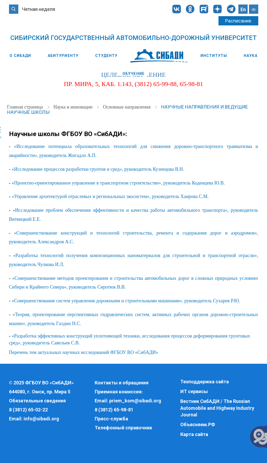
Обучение (133, 73)
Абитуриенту (63, 55)
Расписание (238, 21)
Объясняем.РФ (197, 424)
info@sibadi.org (41, 418)
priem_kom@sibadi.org (135, 400)
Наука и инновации (73, 107)
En (243, 9)
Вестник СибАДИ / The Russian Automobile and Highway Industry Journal (217, 407)
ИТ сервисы (194, 391)
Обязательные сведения (37, 400)
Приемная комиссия (118, 391)
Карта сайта (194, 434)
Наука (250, 55)
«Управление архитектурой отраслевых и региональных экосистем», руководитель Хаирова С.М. (110, 196)
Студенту (106, 55)
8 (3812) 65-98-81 (114, 409)
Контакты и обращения (121, 382)
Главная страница (25, 107)
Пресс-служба (111, 418)
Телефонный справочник (123, 427)
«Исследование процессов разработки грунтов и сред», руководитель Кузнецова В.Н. (98, 169)
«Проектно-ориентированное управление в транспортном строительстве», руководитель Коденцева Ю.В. (118, 183)
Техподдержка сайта (204, 381)
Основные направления (127, 107)
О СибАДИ (20, 55)
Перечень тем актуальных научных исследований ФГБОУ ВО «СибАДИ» (83, 352)
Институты (213, 55)
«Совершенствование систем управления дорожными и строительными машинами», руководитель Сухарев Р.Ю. (126, 300)
